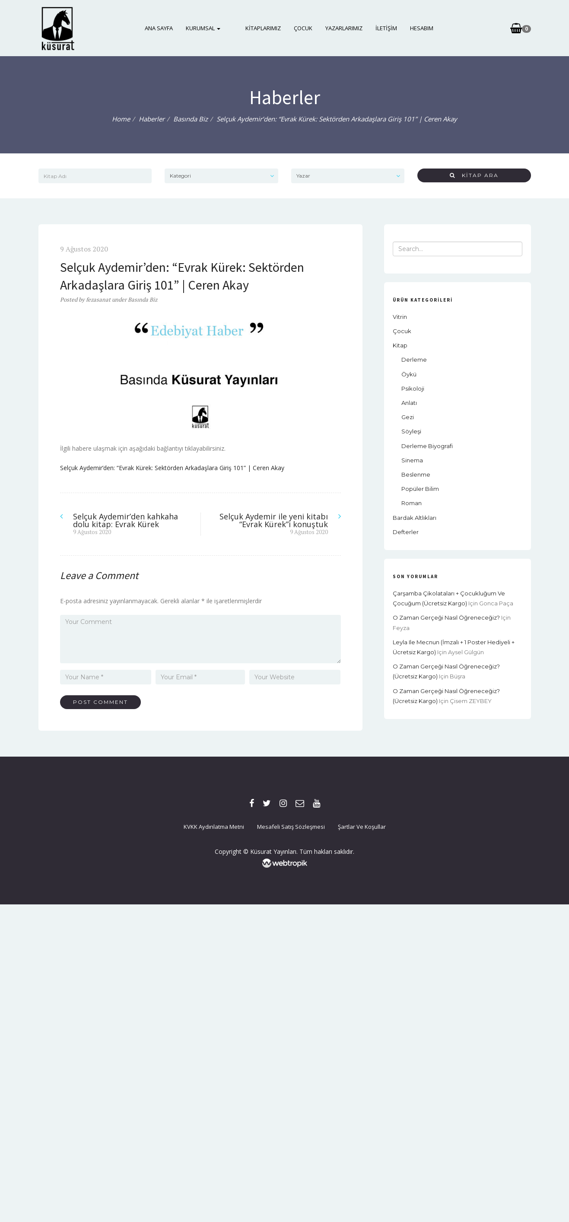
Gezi (407, 417)
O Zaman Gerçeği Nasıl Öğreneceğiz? (446, 617)
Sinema (412, 460)
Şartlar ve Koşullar (362, 827)
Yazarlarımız (337, 28)
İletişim (380, 28)
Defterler (406, 531)
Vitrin (400, 316)
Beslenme (415, 474)
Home (121, 119)
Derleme (414, 359)
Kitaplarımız (257, 28)
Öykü (408, 374)
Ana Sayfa (165, 28)
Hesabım (415, 28)
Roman (411, 503)
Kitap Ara (474, 175)
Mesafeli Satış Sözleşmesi (291, 827)
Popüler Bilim (420, 488)
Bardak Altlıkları (414, 517)
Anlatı (409, 402)
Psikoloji (412, 388)
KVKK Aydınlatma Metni (214, 827)
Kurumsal (209, 28)
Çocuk (297, 28)
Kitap (400, 345)
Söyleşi (411, 431)
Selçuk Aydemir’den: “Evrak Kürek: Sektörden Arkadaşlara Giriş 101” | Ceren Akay (172, 468)
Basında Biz (190, 119)
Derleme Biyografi (427, 445)
